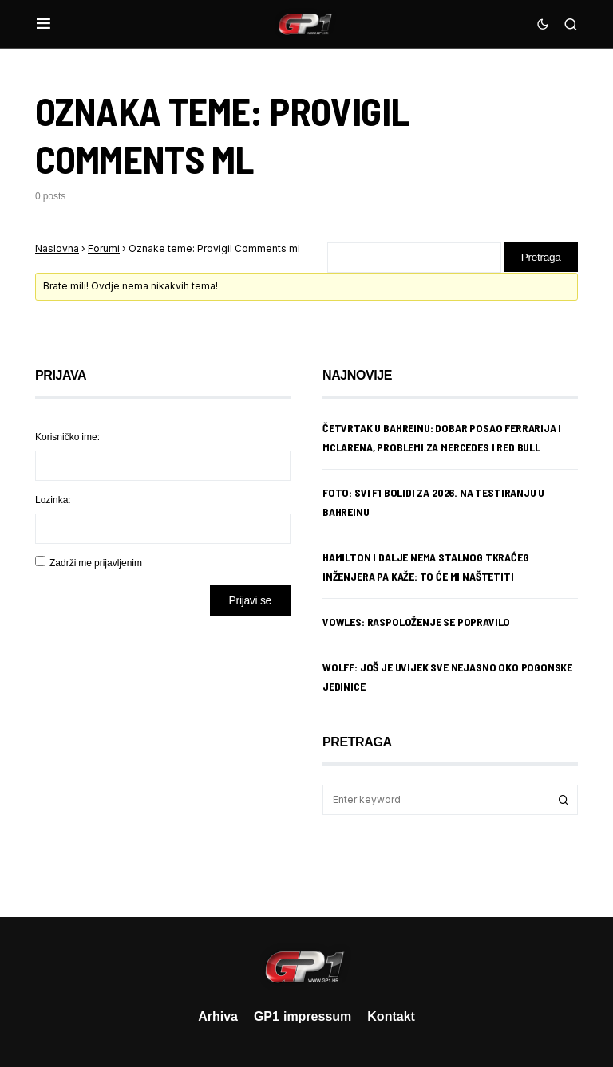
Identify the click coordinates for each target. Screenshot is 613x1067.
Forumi (104, 248)
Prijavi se (250, 601)
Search (563, 800)
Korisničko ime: (67, 437)
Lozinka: (53, 500)
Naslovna (57, 248)
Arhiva (218, 1016)
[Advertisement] (163, 755)
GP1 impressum (302, 1016)
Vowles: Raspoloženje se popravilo (416, 622)
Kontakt (391, 1016)
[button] (43, 23)
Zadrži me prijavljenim (95, 563)
